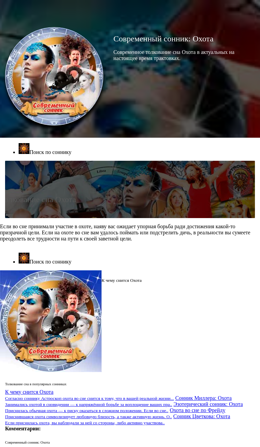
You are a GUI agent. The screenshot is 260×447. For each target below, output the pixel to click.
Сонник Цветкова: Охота (117, 419)
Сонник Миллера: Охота (118, 401)
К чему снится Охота (89, 395)
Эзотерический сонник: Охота (124, 407)
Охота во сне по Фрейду (115, 413)
